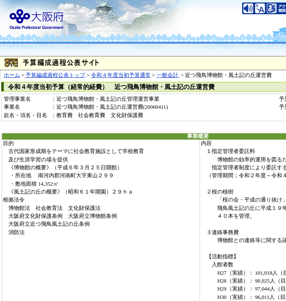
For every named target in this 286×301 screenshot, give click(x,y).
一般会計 (168, 75)
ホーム (12, 75)
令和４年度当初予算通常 (121, 75)
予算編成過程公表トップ (55, 75)
